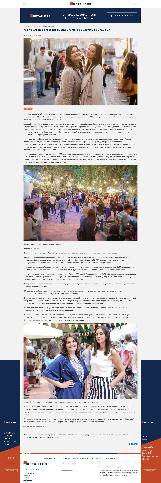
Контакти (27, 475)
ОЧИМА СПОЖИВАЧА (86, 457)
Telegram (118, 435)
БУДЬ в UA (28, 109)
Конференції (28, 480)
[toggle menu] (135, 4)
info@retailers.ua (67, 470)
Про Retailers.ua (29, 473)
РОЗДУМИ (75, 457)
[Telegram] (73, 463)
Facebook (94, 435)
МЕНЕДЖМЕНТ (47, 457)
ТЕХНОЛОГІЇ (66, 457)
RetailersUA (125, 470)
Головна (26, 26)
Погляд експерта (113, 457)
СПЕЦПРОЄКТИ (100, 457)
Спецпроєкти (35, 26)
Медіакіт (26, 477)
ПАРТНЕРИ (57, 457)
